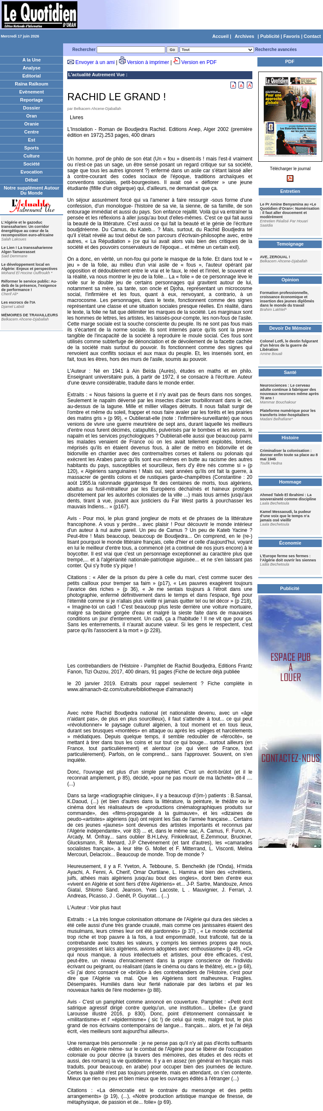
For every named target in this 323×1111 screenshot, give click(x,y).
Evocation (32, 171)
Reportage (31, 99)
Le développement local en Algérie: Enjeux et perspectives (29, 266)
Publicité (270, 36)
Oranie (31, 123)
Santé (290, 372)
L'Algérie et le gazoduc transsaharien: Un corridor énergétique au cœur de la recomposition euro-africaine (27, 228)
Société (31, 163)
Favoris (291, 36)
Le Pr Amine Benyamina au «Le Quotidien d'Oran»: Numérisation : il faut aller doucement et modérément (289, 210)
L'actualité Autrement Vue (96, 74)
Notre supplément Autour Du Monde (31, 190)
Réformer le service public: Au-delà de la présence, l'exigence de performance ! (29, 285)
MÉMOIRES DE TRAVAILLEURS (29, 315)
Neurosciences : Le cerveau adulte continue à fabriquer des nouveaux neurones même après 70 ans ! (289, 391)
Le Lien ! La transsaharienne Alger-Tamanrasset (27, 250)
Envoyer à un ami (94, 62)
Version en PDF (199, 62)
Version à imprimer (148, 62)
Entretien (290, 191)
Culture (32, 155)
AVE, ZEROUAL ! (275, 257)
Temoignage (290, 243)
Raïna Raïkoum (31, 83)
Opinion (290, 279)
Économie (290, 542)
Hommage (290, 481)
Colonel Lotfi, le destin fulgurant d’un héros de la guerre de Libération (289, 345)
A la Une (31, 59)
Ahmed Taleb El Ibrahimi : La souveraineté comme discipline (288, 497)
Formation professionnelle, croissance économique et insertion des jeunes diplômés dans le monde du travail (287, 299)
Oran (31, 115)
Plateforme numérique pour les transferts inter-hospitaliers (288, 413)
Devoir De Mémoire (290, 328)
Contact (312, 36)
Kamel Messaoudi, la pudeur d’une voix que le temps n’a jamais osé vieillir (285, 516)
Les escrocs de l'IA (18, 302)
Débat (31, 179)
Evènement (31, 91)
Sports (31, 147)
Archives (244, 36)
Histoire (290, 437)
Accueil (220, 36)
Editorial (31, 75)
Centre (31, 131)
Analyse (31, 67)
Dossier (31, 107)
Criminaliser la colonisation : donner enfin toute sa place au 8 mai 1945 (289, 455)
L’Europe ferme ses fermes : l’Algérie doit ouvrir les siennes (288, 558)
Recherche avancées (276, 49)
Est (31, 139)
